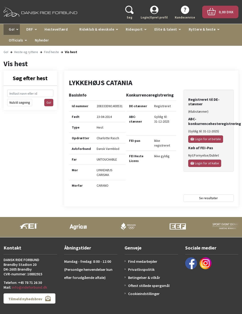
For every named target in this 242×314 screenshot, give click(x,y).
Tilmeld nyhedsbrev (29, 298)
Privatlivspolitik (141, 269)
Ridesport (134, 29)
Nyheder (42, 40)
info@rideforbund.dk (29, 287)
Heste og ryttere (26, 52)
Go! (12, 29)
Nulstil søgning (19, 102)
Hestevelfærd (56, 29)
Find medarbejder (142, 261)
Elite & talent (165, 29)
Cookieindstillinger (144, 293)
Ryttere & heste (202, 29)
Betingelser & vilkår (144, 277)
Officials (16, 40)
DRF (29, 29)
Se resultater (208, 198)
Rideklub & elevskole (96, 29)
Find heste (51, 52)
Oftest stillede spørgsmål (149, 285)
